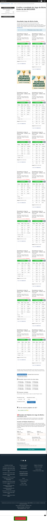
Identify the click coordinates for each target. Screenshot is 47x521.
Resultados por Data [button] (7, 7)
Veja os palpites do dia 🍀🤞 (23, 410)
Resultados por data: (20, 397)
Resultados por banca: (21, 401)
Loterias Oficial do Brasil (38, 470)
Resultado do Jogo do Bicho (5, 3)
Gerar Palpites (20, 429)
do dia (21, 382)
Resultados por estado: (31, 397)
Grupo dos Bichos (23, 481)
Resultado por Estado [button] (8, 16)
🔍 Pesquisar (31, 402)
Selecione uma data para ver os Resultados (8, 10)
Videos (23, 483)
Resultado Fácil (3, 1)
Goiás (12, 3)
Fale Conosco (23, 484)
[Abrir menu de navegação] (45, 1)
